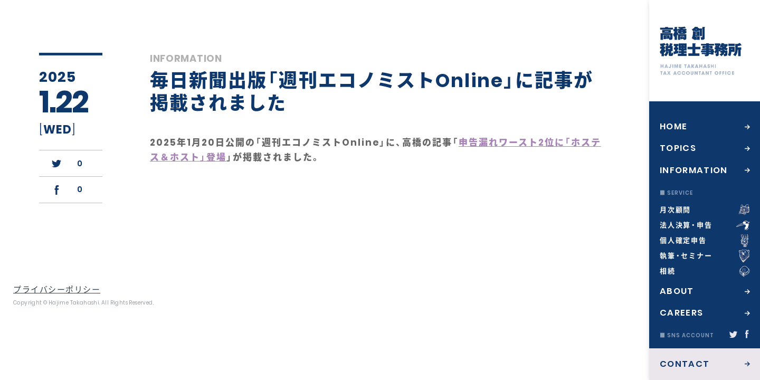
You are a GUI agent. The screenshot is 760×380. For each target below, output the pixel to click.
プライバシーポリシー (56, 289)
